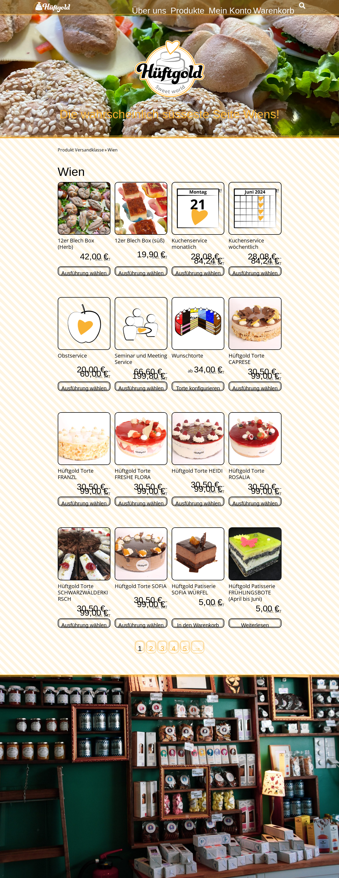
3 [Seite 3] (162, 648)
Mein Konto (230, 10)
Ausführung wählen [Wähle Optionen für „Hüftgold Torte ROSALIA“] (255, 503)
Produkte (187, 10)
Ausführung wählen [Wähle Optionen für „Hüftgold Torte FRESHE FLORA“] (141, 503)
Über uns (149, 10)
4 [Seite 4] (173, 648)
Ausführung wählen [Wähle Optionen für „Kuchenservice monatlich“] (198, 272)
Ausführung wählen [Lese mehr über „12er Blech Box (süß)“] (141, 272)
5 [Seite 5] (185, 648)
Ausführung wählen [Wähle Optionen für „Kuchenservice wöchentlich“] (255, 272)
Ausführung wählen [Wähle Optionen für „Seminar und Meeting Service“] (141, 387)
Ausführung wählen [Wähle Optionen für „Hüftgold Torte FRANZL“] (84, 503)
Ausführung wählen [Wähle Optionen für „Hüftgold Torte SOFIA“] (141, 624)
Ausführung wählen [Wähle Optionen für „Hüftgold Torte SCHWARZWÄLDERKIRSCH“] (84, 624)
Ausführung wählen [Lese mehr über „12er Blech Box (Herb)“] (84, 272)
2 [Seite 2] (151, 648)
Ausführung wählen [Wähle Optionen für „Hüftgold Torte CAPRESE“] (255, 387)
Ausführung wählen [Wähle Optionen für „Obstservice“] (84, 387)
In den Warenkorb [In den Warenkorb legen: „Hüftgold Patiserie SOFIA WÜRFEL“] (198, 624)
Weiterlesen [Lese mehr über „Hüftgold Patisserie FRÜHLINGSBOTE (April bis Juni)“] (255, 624)
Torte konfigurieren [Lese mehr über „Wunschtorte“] (198, 387)
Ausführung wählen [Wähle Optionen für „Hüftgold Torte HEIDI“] (198, 503)
